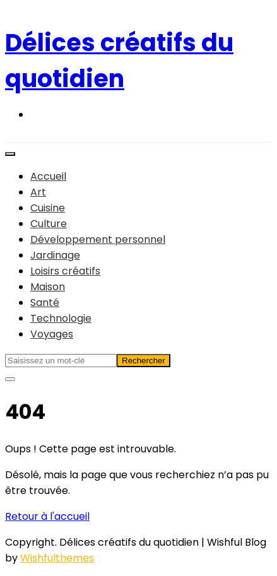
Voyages (51, 334)
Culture (48, 223)
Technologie (60, 318)
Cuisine (47, 208)
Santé (44, 302)
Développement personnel (97, 239)
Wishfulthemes (57, 558)
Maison (47, 286)
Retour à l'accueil (47, 516)
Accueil (48, 176)
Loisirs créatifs (65, 271)
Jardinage (55, 255)
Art (38, 192)
